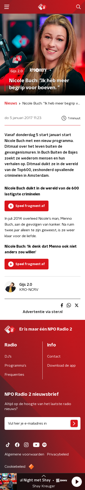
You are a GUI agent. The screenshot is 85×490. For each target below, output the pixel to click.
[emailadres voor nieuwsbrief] (42, 423)
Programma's (15, 365)
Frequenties (14, 374)
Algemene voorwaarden (24, 454)
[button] (76, 481)
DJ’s (8, 356)
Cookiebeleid (15, 466)
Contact (54, 356)
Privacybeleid (58, 454)
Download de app (61, 365)
